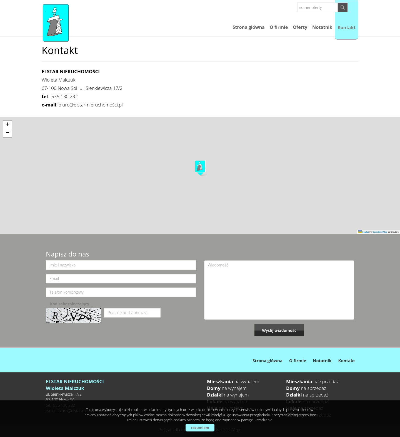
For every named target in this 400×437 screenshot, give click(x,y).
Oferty (300, 27)
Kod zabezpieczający (69, 303)
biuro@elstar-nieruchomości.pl (91, 104)
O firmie (279, 27)
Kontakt (347, 27)
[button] (200, 168)
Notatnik (322, 27)
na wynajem (233, 381)
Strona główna (248, 27)
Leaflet (363, 232)
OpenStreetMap (379, 232)
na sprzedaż (312, 381)
